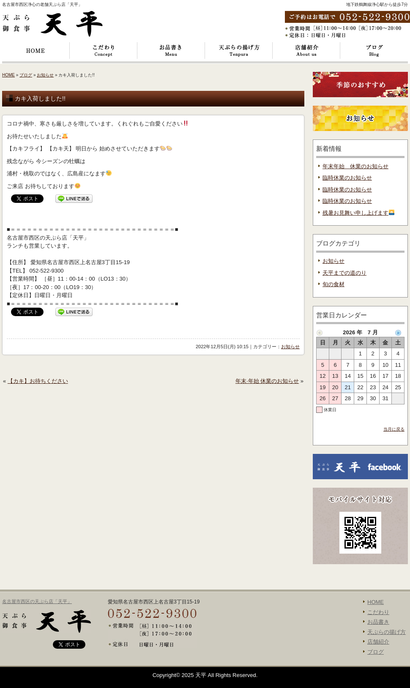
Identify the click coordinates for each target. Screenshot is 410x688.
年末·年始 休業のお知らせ (267, 381)
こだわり (103, 50)
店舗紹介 (306, 50)
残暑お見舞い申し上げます (358, 213)
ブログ (374, 50)
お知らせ (45, 75)
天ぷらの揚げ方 (239, 50)
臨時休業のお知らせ (347, 178)
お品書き (171, 50)
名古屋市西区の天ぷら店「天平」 (37, 601)
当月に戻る (394, 429)
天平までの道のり (344, 273)
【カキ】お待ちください (38, 381)
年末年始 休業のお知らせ (355, 166)
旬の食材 (333, 284)
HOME (36, 50)
